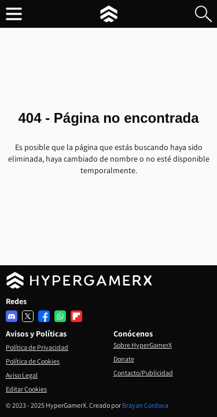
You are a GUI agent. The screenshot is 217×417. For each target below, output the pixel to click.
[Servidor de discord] (11, 316)
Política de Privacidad (37, 347)
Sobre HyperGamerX (142, 345)
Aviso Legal (22, 375)
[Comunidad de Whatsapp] (60, 316)
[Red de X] (28, 316)
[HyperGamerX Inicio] (109, 14)
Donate (123, 358)
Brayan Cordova (145, 405)
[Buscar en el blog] (203, 14)
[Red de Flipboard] (76, 316)
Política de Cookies (33, 361)
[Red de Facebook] (44, 316)
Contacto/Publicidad (143, 372)
